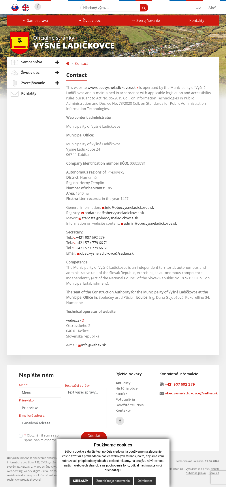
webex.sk (73, 320)
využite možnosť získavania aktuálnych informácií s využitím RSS (34, 460)
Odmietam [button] (145, 481)
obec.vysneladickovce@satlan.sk (107, 253)
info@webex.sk (93, 345)
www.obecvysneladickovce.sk (112, 87)
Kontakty (196, 20)
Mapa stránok (43, 466)
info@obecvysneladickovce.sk (129, 207)
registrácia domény (19, 475)
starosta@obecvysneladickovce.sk (110, 218)
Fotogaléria (125, 399)
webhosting (15, 471)
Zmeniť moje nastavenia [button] (113, 481)
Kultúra (122, 394)
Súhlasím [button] (81, 481)
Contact (81, 63)
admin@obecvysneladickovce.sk (150, 223)
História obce (126, 388)
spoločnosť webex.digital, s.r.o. (53, 475)
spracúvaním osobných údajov (46, 440)
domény (55, 471)
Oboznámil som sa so (46, 437)
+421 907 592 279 (90, 237)
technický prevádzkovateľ (24, 479)
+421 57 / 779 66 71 (92, 242)
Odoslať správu (93, 438)
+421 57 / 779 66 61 (92, 248)
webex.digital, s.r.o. (36, 471)
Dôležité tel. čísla (130, 405)
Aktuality (123, 383)
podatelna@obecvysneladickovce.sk (114, 212)
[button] (35, 20)
